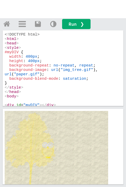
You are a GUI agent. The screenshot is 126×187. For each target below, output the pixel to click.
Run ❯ (76, 24)
